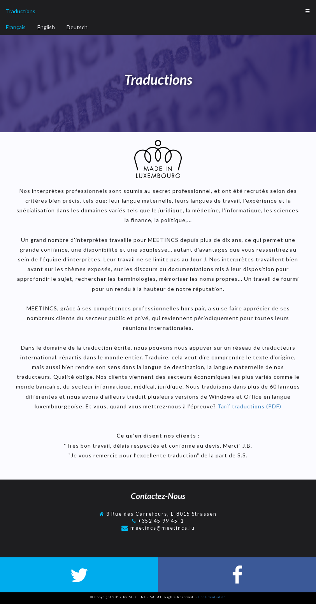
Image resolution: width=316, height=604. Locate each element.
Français (16, 27)
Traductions (20, 11)
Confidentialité (212, 597)
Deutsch (77, 27)
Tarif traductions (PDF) (248, 406)
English (46, 27)
